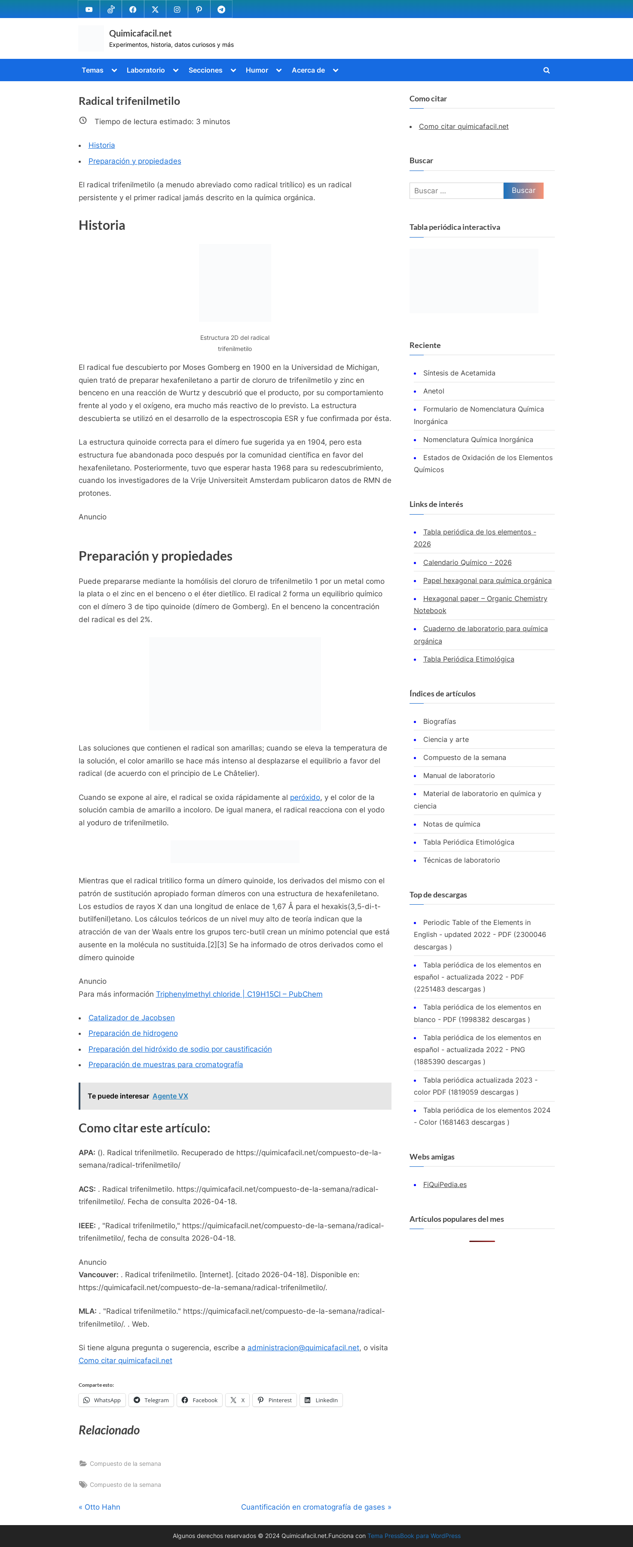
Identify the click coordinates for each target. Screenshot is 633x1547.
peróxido (305, 797)
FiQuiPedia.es (445, 1184)
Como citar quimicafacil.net (125, 1360)
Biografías (439, 721)
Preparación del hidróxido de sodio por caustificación (180, 1049)
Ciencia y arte (446, 739)
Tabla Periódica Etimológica (468, 659)
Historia (102, 145)
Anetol (433, 391)
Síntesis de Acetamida (459, 373)
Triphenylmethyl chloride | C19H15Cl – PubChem (239, 994)
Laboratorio (146, 70)
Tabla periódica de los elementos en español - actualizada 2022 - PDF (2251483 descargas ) (477, 977)
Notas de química (451, 824)
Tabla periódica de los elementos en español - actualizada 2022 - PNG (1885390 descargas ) (477, 1049)
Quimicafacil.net (140, 33)
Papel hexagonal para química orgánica (487, 580)
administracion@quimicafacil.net (303, 1347)
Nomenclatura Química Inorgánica (478, 439)
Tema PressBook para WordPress (414, 1535)
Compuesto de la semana (125, 1463)
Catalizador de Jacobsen (132, 1017)
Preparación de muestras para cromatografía (166, 1064)
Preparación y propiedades (135, 161)
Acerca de (308, 70)
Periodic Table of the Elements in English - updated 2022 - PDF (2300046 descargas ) (480, 934)
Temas (93, 70)
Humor (257, 70)
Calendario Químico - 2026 (467, 562)
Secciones (206, 70)
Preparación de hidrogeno (133, 1033)
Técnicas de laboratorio (461, 860)
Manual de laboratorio (459, 775)
